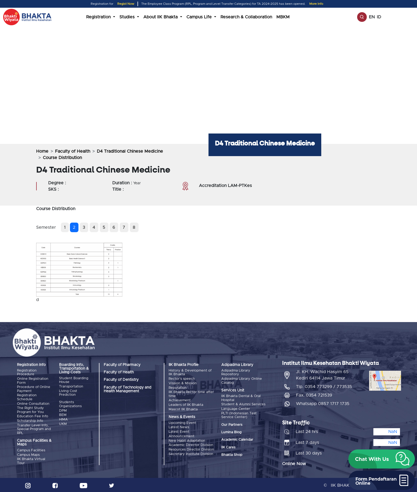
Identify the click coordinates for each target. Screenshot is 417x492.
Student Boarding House (73, 380)
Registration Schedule (27, 397)
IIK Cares (228, 447)
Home (42, 151)
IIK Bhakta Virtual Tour (31, 460)
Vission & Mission (183, 383)
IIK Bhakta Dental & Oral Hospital (241, 398)
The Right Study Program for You (30, 409)
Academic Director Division (191, 444)
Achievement (180, 400)
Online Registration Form (32, 380)
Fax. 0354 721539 (314, 394)
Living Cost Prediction (68, 392)
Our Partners (231, 424)
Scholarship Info (30, 420)
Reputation (178, 387)
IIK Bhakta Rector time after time (191, 393)
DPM (63, 410)
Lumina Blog (231, 432)
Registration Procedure (27, 372)
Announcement (181, 435)
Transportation (71, 386)
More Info (316, 3)
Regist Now (125, 3)
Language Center (235, 408)
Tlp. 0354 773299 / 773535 (324, 386)
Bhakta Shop (231, 454)
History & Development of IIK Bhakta (190, 372)
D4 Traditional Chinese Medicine (130, 151)
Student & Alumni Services (243, 404)
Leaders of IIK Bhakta (186, 404)
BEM (62, 414)
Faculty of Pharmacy (122, 365)
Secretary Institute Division (191, 453)
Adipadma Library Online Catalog (241, 380)
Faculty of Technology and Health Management (127, 389)
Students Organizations (70, 404)
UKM (63, 423)
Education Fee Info (32, 416)
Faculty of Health (72, 151)
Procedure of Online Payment (33, 389)
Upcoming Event (182, 422)
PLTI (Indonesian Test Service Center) (239, 415)
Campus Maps (28, 454)
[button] (381, 459)
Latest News (179, 426)
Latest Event (179, 431)
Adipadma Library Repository (235, 372)
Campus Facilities (31, 449)
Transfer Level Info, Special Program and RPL (34, 428)
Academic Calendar (237, 439)
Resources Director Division (191, 448)
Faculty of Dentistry (121, 380)
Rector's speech (182, 379)
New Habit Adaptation (187, 439)
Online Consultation (33, 403)
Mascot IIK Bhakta (183, 409)
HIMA (63, 419)
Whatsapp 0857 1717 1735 (322, 403)
